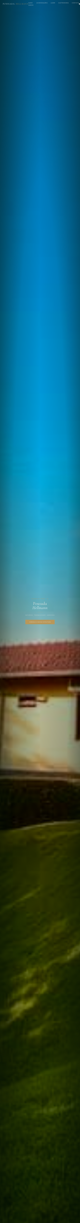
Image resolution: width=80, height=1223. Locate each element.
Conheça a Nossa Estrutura (40, 622)
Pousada (15, 4)
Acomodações (42, 3)
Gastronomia (63, 3)
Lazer (53, 3)
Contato (75, 3)
